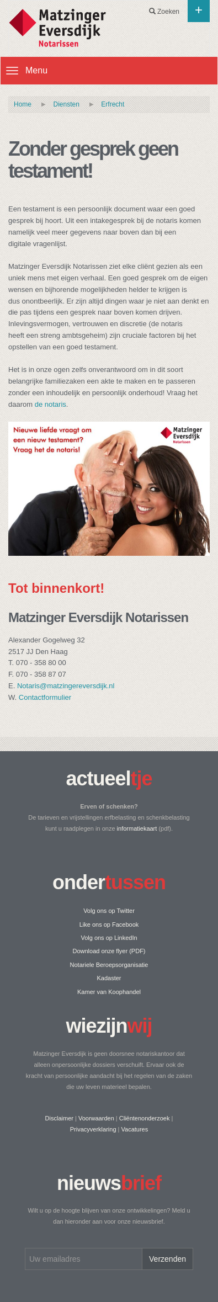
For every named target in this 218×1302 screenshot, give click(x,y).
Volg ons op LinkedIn (109, 937)
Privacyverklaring (93, 1129)
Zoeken (164, 11)
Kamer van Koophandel (109, 992)
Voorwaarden (96, 1118)
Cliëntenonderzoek (144, 1118)
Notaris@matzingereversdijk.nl (65, 686)
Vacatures (134, 1129)
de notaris (50, 404)
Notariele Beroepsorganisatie (109, 964)
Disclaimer (59, 1118)
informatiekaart (137, 828)
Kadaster (109, 978)
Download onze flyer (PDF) (108, 951)
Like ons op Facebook (109, 924)
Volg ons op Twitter (109, 910)
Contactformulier (45, 697)
